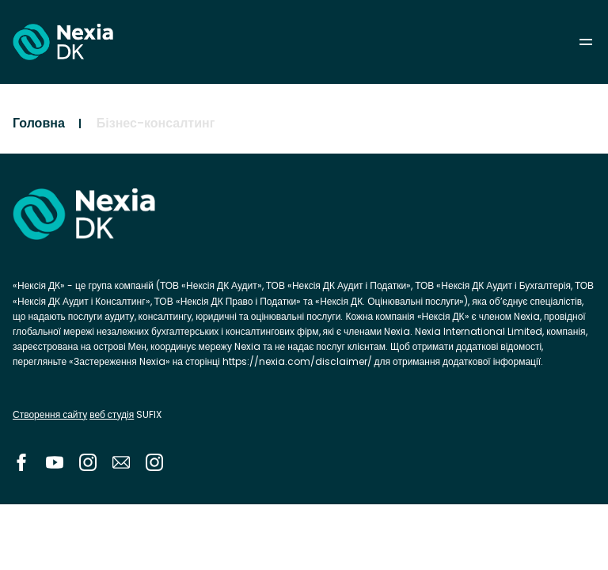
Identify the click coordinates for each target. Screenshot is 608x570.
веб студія (111, 414)
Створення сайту (50, 414)
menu (585, 41)
